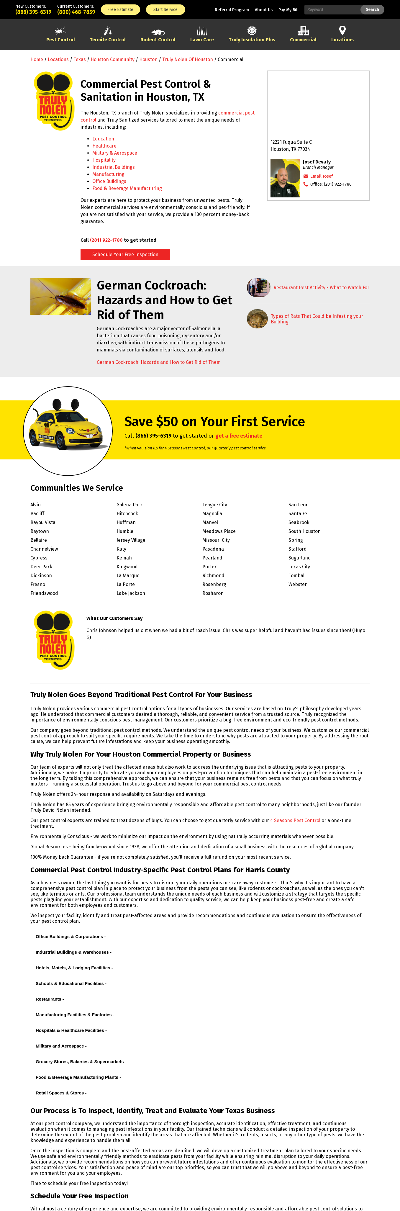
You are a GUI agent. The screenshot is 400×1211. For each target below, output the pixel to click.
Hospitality (104, 160)
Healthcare (104, 146)
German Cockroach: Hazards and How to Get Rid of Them (159, 362)
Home (36, 59)
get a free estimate (238, 436)
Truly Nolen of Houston (187, 59)
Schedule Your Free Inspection (125, 254)
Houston (148, 59)
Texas (79, 59)
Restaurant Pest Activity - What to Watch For (321, 287)
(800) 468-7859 (76, 12)
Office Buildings (109, 181)
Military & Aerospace (114, 153)
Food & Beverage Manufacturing (127, 188)
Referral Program (232, 9)
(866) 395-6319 (33, 12)
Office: (331, 184)
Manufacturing (108, 174)
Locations (58, 59)
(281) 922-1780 (106, 240)
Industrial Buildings (113, 167)
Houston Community (113, 59)
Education (103, 139)
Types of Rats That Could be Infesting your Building (317, 319)
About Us (264, 9)
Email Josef (321, 176)
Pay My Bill (288, 9)
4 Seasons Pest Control (295, 820)
